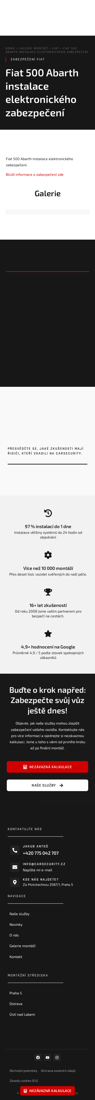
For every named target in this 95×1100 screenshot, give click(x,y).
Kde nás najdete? (41, 879)
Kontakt (16, 956)
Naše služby (19, 913)
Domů (10, 48)
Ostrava (16, 1003)
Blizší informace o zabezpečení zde (35, 174)
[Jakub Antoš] (14, 850)
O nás (14, 935)
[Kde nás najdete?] (14, 882)
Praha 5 (16, 993)
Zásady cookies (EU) (24, 1081)
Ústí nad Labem (22, 1014)
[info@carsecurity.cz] (14, 867)
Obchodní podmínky (23, 1071)
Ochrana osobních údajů (58, 1071)
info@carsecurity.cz (44, 864)
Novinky (16, 924)
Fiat (55, 48)
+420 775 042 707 (41, 853)
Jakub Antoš (35, 846)
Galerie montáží (33, 48)
